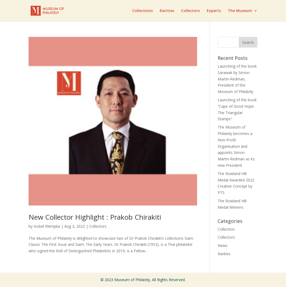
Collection (226, 229)
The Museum (240, 11)
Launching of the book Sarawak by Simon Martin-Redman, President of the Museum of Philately (237, 79)
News (223, 245)
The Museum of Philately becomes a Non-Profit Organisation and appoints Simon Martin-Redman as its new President (236, 146)
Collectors (190, 11)
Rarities (167, 11)
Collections (142, 11)
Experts (214, 11)
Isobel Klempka (47, 226)
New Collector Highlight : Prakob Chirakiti (95, 217)
